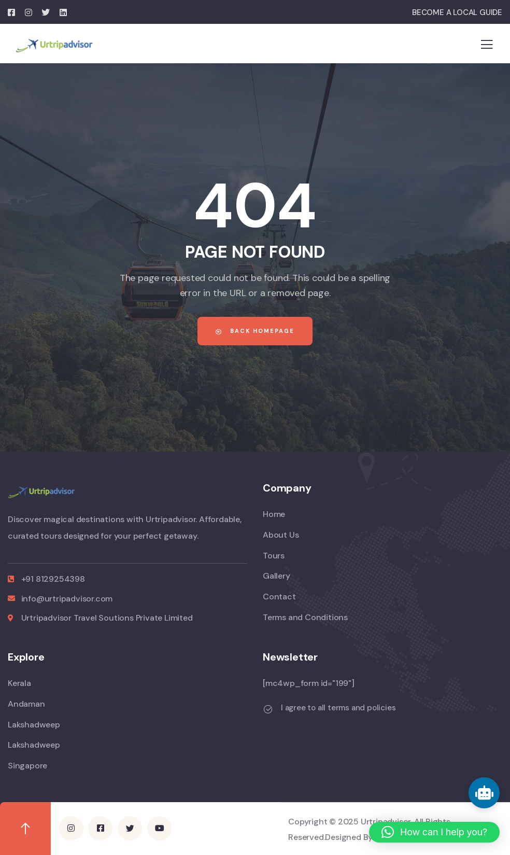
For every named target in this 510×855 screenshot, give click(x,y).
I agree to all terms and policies (338, 708)
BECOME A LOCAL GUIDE (457, 12)
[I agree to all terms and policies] (268, 709)
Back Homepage (255, 330)
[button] (434, 832)
